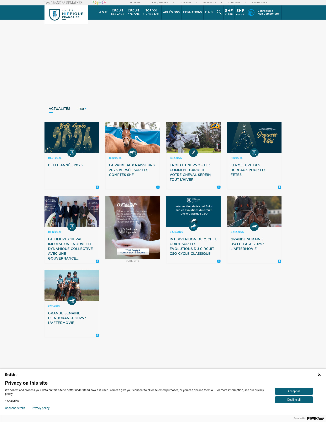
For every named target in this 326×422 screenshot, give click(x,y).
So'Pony (135, 2)
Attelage (234, 2)
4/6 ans (134, 12)
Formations (192, 12)
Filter (82, 109)
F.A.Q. (209, 12)
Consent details (15, 408)
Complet (185, 2)
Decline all (294, 399)
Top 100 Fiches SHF (151, 12)
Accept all (294, 391)
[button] (102, 12)
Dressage (209, 2)
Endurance (259, 2)
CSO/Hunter (160, 2)
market (240, 12)
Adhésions (171, 12)
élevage (117, 12)
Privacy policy (40, 408)
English (11, 374)
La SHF (103, 12)
